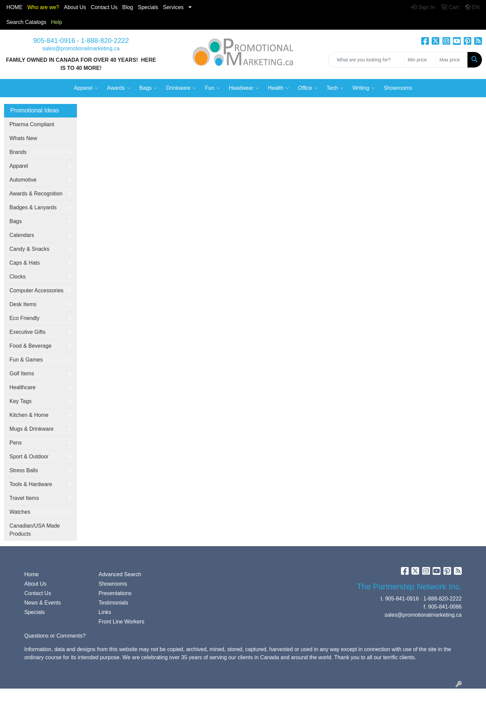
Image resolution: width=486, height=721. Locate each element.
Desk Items (22, 304)
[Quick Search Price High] (452, 60)
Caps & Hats (24, 263)
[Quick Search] (366, 60)
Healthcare (22, 387)
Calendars (21, 235)
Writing (363, 88)
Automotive (22, 180)
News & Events (42, 603)
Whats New (23, 138)
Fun (212, 88)
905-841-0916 (54, 40)
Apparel (86, 88)
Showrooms (398, 88)
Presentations (115, 593)
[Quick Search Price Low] (420, 60)
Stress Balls (23, 470)
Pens (15, 443)
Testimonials (113, 603)
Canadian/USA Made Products (34, 530)
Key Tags (20, 401)
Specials (148, 7)
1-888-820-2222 (105, 40)
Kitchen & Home (29, 415)
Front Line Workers (121, 621)
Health (278, 88)
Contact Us (37, 593)
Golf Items (21, 373)
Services (173, 7)
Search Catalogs (26, 22)
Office (308, 88)
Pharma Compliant (31, 124)
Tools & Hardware (30, 484)
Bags (148, 88)
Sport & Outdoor (29, 456)
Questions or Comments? (54, 636)
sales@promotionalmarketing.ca (81, 48)
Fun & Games (26, 360)
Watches (19, 512)
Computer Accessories (36, 290)
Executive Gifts (27, 332)
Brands (18, 152)
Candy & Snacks (29, 249)
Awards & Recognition (35, 193)
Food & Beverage (30, 346)
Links (105, 612)
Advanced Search (120, 574)
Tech (335, 88)
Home (31, 574)
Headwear (244, 88)
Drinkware (181, 88)
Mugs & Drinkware (31, 429)
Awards (119, 88)
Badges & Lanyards (33, 207)
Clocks (17, 276)
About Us (75, 7)
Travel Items (24, 498)
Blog (127, 7)
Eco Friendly (24, 318)
